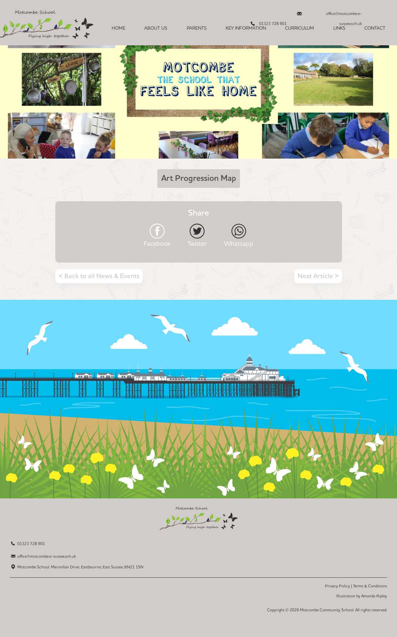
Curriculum (299, 28)
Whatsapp (238, 243)
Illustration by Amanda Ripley (361, 596)
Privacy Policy (337, 586)
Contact (374, 28)
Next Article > (318, 276)
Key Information (246, 28)
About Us (155, 28)
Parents (197, 28)
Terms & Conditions (370, 586)
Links (339, 28)
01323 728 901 (31, 544)
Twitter (197, 243)
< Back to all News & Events (99, 276)
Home (118, 28)
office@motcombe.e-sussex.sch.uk (344, 15)
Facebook (157, 243)
